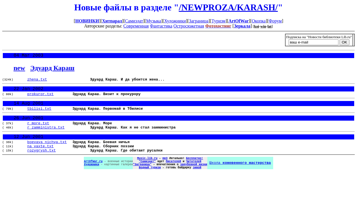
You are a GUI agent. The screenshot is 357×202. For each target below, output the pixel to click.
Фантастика (161, 26)
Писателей (173, 175)
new (19, 69)
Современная (136, 26)
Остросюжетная (189, 26)
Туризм (219, 21)
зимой (197, 183)
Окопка (259, 21)
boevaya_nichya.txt (47, 152)
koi (256, 26)
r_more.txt (38, 130)
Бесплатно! (194, 171)
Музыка (153, 21)
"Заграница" (142, 179)
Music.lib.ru (147, 171)
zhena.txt (37, 81)
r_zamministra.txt (46, 135)
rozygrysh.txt (41, 162)
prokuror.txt (40, 97)
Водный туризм (150, 183)
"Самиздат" (147, 175)
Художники (175, 21)
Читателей (193, 175)
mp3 (164, 171)
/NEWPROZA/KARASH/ (228, 7)
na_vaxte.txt (40, 157)
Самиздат (134, 21)
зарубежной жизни (193, 179)
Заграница (198, 21)
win (263, 26)
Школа (240, 177)
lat (270, 26)
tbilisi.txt (39, 114)
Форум (275, 21)
